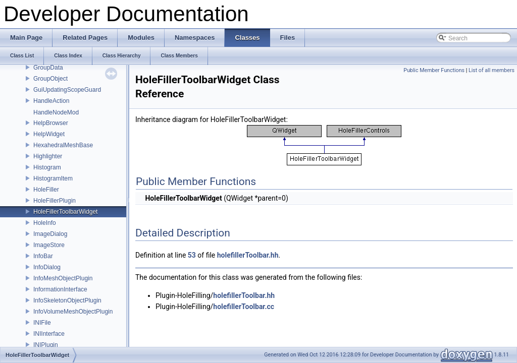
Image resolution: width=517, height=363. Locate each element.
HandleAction (51, 100)
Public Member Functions (433, 70)
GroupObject (50, 78)
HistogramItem (53, 178)
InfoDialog (47, 267)
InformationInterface (60, 289)
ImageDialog (50, 233)
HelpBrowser (50, 123)
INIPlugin (45, 344)
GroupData (48, 67)
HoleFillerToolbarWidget (65, 211)
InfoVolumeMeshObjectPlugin (73, 311)
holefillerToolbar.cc (243, 306)
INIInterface (49, 333)
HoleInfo (44, 222)
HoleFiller (46, 189)
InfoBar (43, 256)
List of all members (491, 70)
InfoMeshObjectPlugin (62, 278)
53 (192, 255)
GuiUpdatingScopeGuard (67, 89)
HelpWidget (49, 134)
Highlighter (47, 156)
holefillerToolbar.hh (248, 255)
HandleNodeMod (56, 112)
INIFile (42, 322)
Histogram (47, 167)
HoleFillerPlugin (54, 200)
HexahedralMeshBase (63, 145)
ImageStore (49, 245)
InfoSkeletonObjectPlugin (67, 300)
